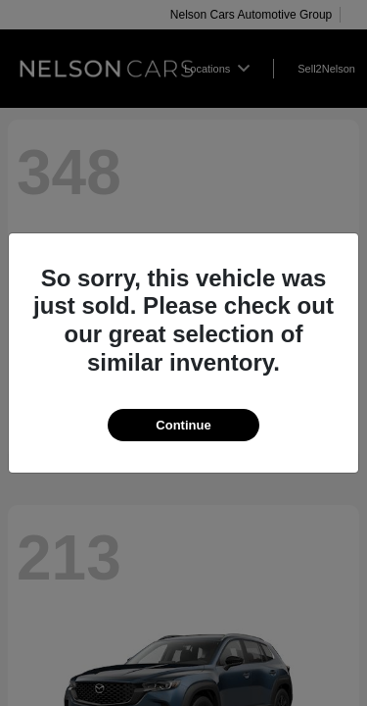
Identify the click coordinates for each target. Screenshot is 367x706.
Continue (183, 425)
